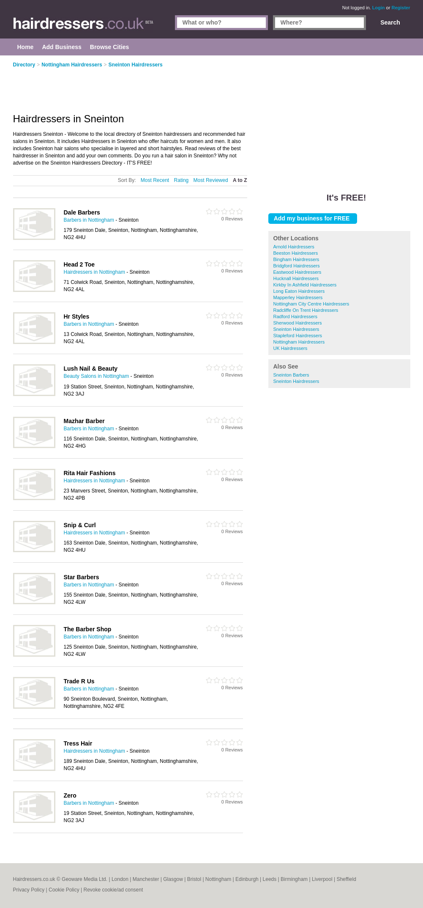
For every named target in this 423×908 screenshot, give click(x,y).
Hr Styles (77, 316)
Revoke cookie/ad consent (113, 890)
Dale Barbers (82, 212)
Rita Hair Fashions (90, 473)
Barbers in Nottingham (89, 220)
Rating (181, 180)
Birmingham (294, 879)
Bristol (194, 879)
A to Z (240, 180)
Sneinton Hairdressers (296, 329)
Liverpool (322, 879)
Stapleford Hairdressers (297, 335)
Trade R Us (79, 681)
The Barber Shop (88, 629)
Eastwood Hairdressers (297, 272)
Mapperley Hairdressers (298, 297)
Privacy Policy (29, 890)
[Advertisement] (339, 118)
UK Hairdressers (290, 348)
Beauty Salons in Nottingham (96, 376)
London (120, 879)
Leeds (270, 879)
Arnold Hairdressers (293, 246)
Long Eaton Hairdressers (299, 291)
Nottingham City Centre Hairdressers (311, 303)
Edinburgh (247, 879)
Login (378, 7)
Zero (70, 795)
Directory (24, 65)
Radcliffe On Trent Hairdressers (305, 310)
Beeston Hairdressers (295, 253)
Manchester (146, 879)
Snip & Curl (80, 525)
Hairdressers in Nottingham (94, 272)
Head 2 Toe (79, 264)
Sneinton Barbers (291, 374)
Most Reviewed (211, 180)
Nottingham (218, 879)
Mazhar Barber (84, 421)
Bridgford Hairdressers (296, 265)
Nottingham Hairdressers (299, 341)
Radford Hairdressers (295, 316)
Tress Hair (78, 743)
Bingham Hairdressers (296, 259)
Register (400, 7)
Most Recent (155, 180)
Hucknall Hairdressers (296, 278)
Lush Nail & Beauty (91, 368)
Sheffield (346, 879)
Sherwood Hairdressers (297, 322)
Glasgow (173, 879)
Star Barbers (81, 577)
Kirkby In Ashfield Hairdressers (305, 284)
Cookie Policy (64, 890)
